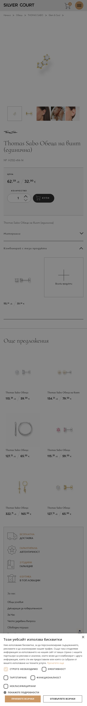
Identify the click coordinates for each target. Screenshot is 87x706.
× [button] (83, 637)
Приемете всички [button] (22, 698)
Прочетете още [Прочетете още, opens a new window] (55, 663)
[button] (43, 692)
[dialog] (43, 353)
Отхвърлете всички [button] (62, 698)
